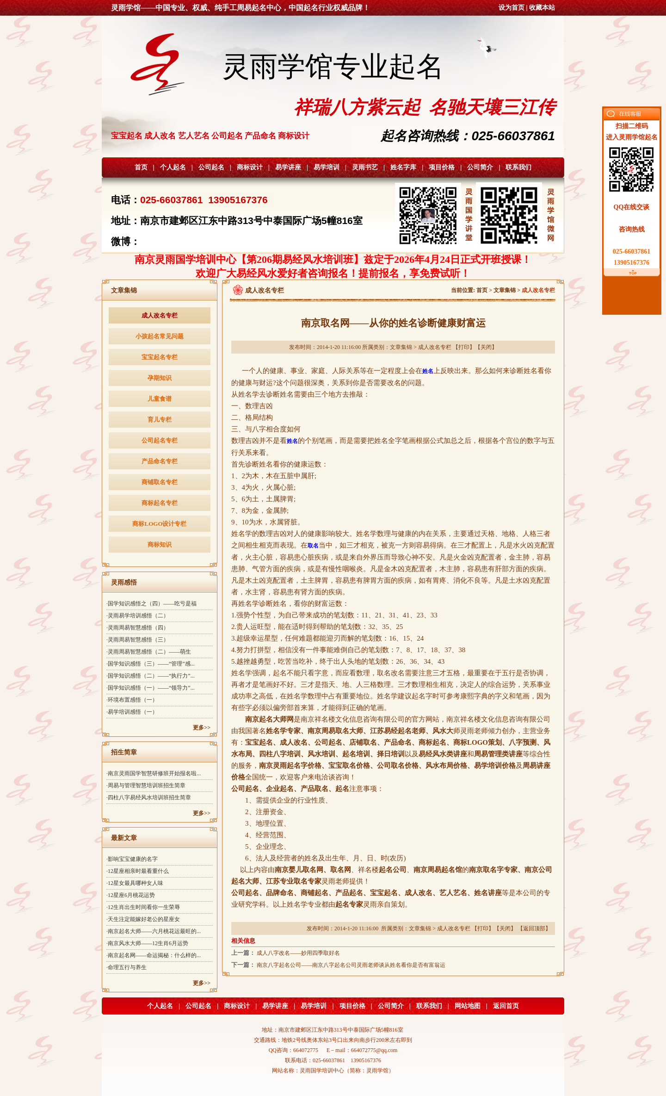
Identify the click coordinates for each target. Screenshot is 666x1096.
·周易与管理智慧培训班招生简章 (145, 785)
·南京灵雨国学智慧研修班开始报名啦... (153, 773)
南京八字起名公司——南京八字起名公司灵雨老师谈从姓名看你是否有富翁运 (351, 965)
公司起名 (211, 167)
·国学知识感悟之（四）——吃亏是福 (151, 603)
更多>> (201, 727)
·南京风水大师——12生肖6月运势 (147, 943)
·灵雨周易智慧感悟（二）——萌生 (148, 651)
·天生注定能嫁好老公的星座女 (143, 919)
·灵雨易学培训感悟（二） (137, 615)
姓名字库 (403, 167)
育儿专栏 (160, 419)
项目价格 (442, 167)
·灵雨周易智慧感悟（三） (137, 639)
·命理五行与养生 (126, 967)
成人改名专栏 (160, 315)
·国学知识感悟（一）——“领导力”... (150, 688)
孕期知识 (160, 377)
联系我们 (518, 167)
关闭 (486, 347)
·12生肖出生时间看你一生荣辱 (143, 907)
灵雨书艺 (365, 167)
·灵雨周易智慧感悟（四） (137, 627)
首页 (141, 167)
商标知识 (160, 544)
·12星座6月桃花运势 (130, 895)
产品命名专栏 (160, 461)
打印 (463, 347)
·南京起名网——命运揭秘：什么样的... (153, 955)
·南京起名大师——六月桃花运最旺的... (153, 931)
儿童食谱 (160, 398)
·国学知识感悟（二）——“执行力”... (150, 676)
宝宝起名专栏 (160, 357)
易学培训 (326, 167)
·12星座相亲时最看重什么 (137, 871)
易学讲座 (288, 167)
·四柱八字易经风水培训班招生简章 (148, 797)
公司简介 (480, 167)
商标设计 (250, 167)
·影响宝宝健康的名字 (132, 859)
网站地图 (468, 1006)
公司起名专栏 (160, 440)
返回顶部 (534, 928)
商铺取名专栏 (160, 482)
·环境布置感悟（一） (132, 700)
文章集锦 (504, 290)
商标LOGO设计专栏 (159, 523)
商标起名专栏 (160, 502)
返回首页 (506, 1006)
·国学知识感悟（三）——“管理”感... (150, 663)
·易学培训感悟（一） (132, 712)
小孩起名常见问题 (160, 336)
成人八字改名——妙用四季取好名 (298, 953)
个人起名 (173, 167)
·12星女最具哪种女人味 (134, 883)
